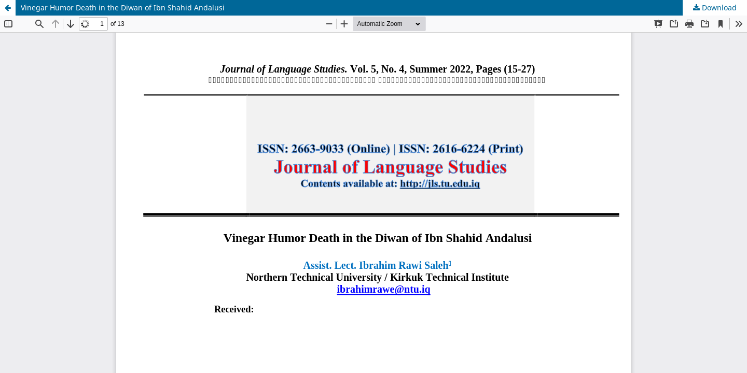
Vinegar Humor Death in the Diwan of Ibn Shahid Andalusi (123, 7)
